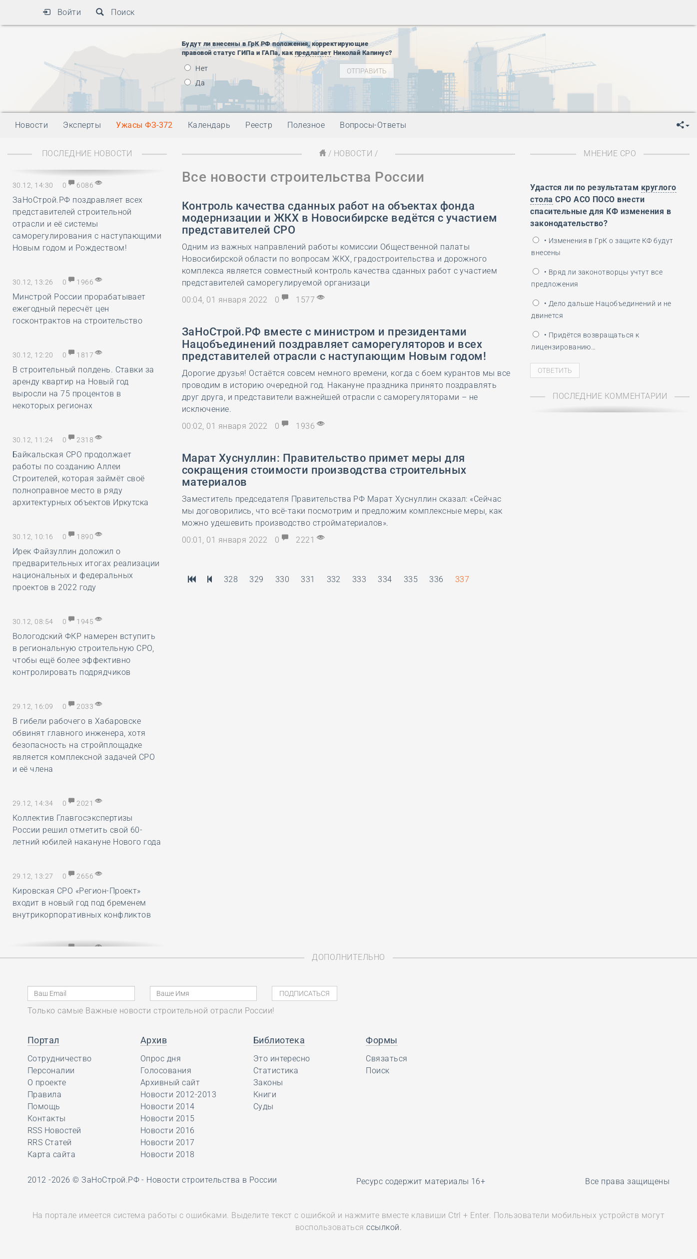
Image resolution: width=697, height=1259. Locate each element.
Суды (263, 1106)
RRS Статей (49, 1142)
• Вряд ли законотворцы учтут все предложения (597, 278)
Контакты (46, 1118)
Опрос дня (160, 1058)
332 (334, 579)
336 (436, 579)
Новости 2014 (167, 1106)
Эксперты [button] (82, 125)
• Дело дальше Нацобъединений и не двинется (601, 309)
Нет (196, 68)
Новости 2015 (167, 1118)
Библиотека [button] (279, 1040)
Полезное (306, 125)
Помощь (43, 1106)
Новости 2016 (167, 1130)
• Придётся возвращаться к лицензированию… (585, 341)
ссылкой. (384, 1227)
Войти (61, 12)
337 (462, 579)
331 (308, 579)
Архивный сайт (170, 1082)
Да (194, 83)
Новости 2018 (167, 1154)
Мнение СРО (610, 153)
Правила (44, 1094)
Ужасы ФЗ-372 (144, 125)
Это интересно (281, 1058)
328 (231, 579)
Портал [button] (43, 1040)
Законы (268, 1082)
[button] (683, 125)
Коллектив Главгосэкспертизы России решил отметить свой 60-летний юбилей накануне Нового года (86, 830)
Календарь (209, 125)
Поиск (115, 12)
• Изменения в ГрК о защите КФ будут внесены (602, 247)
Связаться (386, 1058)
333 (359, 579)
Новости (353, 153)
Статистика (276, 1070)
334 (385, 579)
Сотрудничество (59, 1058)
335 (411, 579)
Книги (264, 1094)
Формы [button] (381, 1040)
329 (256, 579)
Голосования (165, 1070)
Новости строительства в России (211, 1180)
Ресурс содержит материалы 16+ (421, 1181)
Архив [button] (153, 1040)
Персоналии (51, 1070)
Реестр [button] (258, 125)
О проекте (46, 1082)
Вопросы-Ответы (373, 125)
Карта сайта (51, 1154)
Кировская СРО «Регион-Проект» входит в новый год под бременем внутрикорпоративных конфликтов (81, 903)
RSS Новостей (54, 1130)
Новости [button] (31, 125)
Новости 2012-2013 (178, 1094)
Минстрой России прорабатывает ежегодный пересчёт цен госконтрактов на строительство (79, 308)
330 (282, 579)
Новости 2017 (167, 1142)
